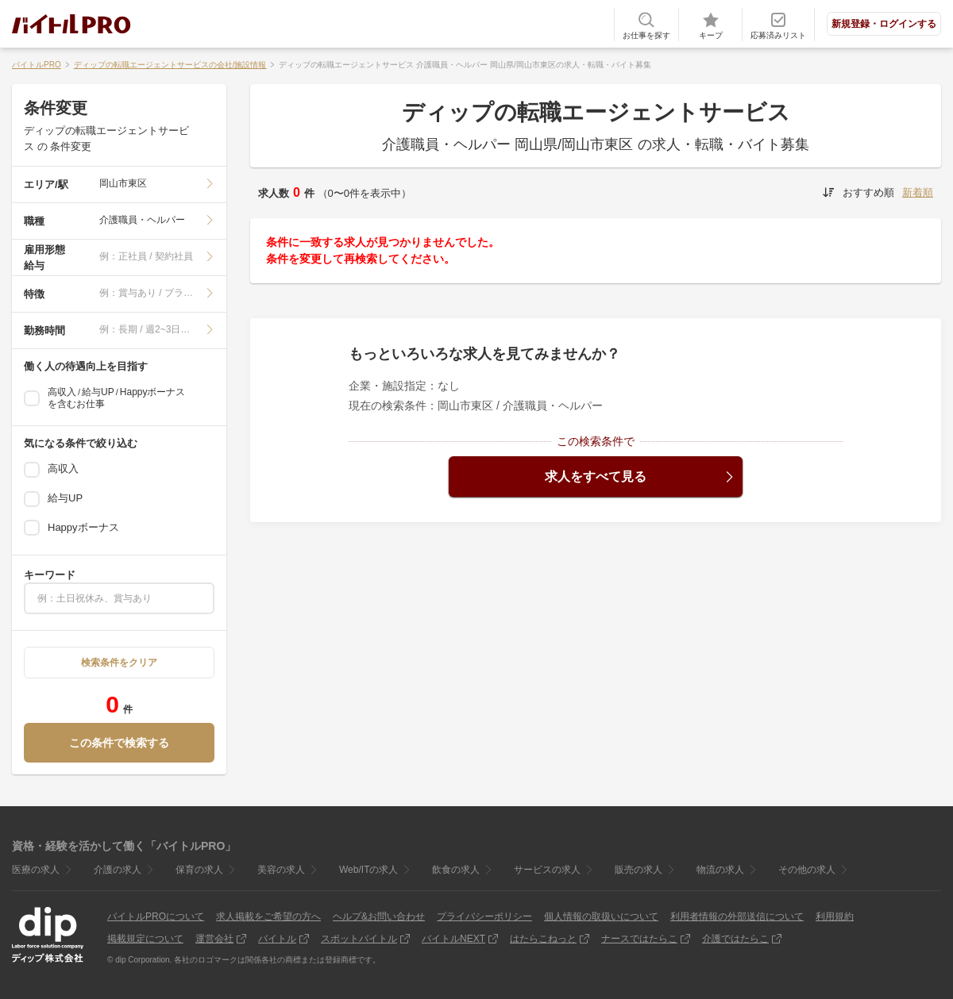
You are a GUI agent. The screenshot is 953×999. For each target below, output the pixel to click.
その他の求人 (806, 869)
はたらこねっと (543, 938)
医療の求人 (36, 869)
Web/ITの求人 (368, 869)
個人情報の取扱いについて (601, 916)
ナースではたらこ (639, 938)
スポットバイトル (359, 938)
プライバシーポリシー (484, 916)
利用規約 (835, 916)
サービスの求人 (547, 869)
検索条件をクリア (119, 662)
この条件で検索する (119, 742)
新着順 (917, 192)
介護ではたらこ (735, 938)
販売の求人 (638, 869)
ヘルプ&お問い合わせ (379, 916)
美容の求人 (281, 869)
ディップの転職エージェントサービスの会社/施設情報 (170, 64)
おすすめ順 (868, 192)
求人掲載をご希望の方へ (268, 916)
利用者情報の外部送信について (737, 916)
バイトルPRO (36, 64)
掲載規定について (145, 938)
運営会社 (214, 938)
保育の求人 (199, 869)
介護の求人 (117, 869)
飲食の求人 (456, 869)
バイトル (277, 938)
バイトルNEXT (453, 938)
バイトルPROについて (155, 916)
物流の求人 (720, 869)
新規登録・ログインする (883, 23)
